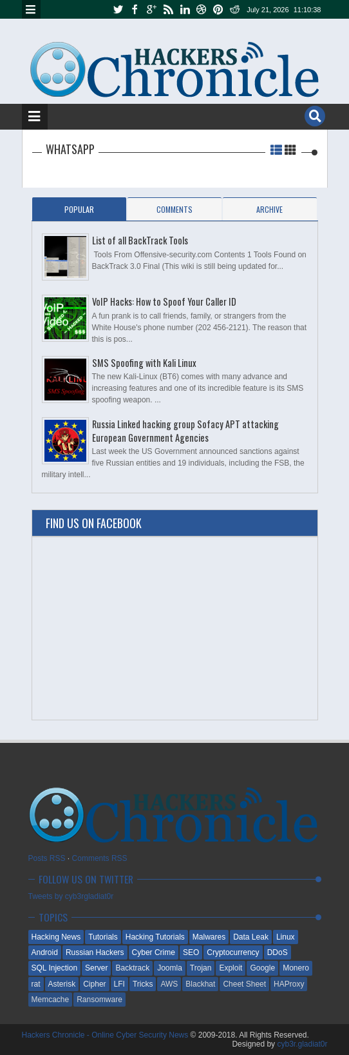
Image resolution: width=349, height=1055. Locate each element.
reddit (235, 9)
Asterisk (62, 984)
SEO (191, 952)
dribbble (201, 9)
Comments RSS (99, 858)
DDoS (277, 952)
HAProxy (289, 984)
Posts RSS (47, 858)
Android (45, 952)
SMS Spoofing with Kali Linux (144, 363)
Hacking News (56, 937)
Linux (285, 937)
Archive (269, 209)
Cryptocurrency (233, 952)
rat (36, 984)
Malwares (209, 937)
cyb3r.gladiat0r (302, 1044)
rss (168, 9)
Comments (174, 209)
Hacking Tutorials (155, 937)
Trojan (201, 967)
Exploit (230, 967)
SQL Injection (55, 967)
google (151, 9)
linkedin (184, 9)
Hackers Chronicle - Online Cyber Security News (106, 1035)
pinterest (218, 9)
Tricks (143, 984)
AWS (169, 984)
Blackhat (200, 984)
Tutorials (103, 937)
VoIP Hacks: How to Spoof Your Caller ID (164, 301)
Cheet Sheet (244, 984)
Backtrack (132, 967)
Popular (79, 209)
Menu (31, 9)
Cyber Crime (153, 952)
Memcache (51, 999)
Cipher (94, 984)
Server (96, 967)
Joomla (169, 967)
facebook (134, 9)
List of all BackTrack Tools (140, 240)
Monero (296, 967)
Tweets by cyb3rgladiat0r (71, 896)
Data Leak (251, 937)
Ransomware (99, 999)
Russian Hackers (95, 952)
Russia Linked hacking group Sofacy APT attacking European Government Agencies (185, 430)
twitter (117, 9)
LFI (119, 984)
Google (262, 967)
